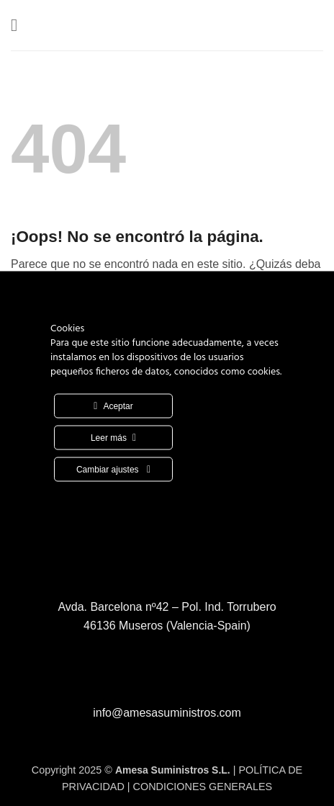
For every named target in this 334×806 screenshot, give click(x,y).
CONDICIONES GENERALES (203, 786)
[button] (19, 24)
